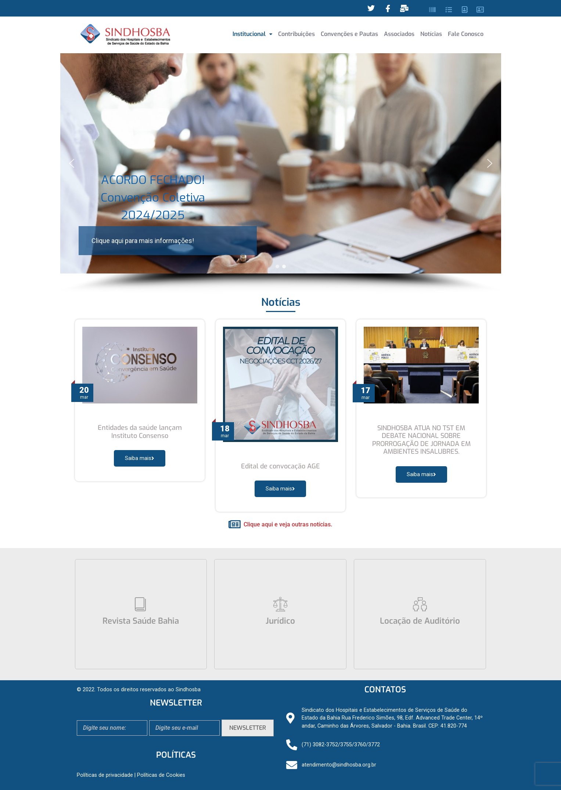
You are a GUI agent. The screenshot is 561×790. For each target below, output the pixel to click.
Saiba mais (139, 458)
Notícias (431, 34)
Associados (399, 34)
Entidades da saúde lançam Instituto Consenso (140, 431)
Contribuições (296, 34)
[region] (280, 173)
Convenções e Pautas (349, 34)
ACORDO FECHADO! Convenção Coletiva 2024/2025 (153, 197)
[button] (252, 34)
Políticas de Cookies (161, 775)
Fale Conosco (465, 34)
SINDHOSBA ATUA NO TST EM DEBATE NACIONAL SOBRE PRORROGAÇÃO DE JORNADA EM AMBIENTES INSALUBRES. (421, 440)
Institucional (252, 34)
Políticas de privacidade (105, 775)
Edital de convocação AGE (280, 466)
